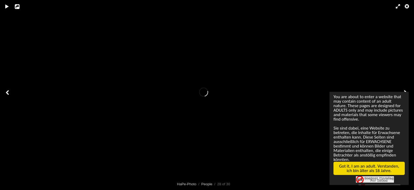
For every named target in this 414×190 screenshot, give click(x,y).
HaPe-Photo (186, 184)
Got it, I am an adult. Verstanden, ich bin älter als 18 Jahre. (367, 170)
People (206, 184)
